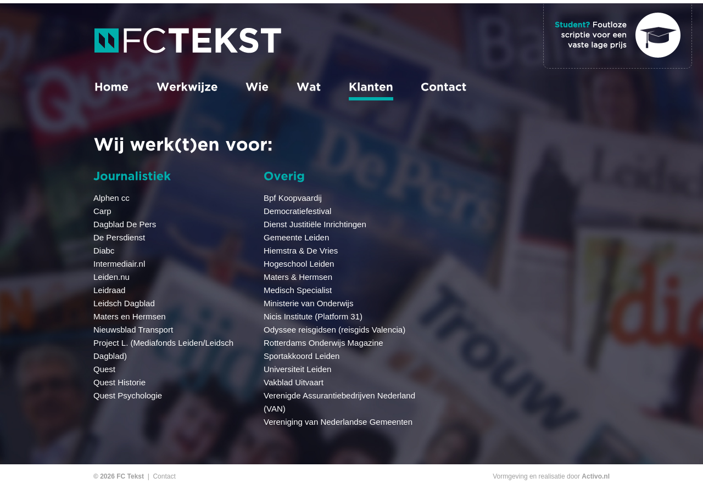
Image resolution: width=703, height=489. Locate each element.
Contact (164, 476)
